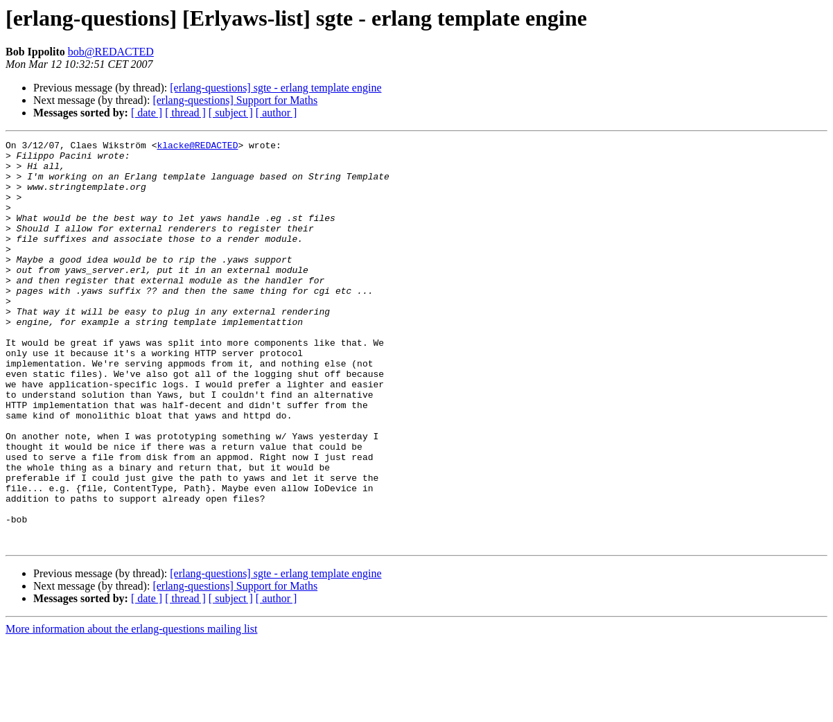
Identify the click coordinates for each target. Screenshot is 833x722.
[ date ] (146, 112)
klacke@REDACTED (197, 147)
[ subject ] (231, 112)
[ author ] (276, 112)
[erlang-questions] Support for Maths (234, 100)
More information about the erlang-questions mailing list (131, 710)
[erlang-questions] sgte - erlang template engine (275, 88)
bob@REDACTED (111, 52)
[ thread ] (185, 112)
